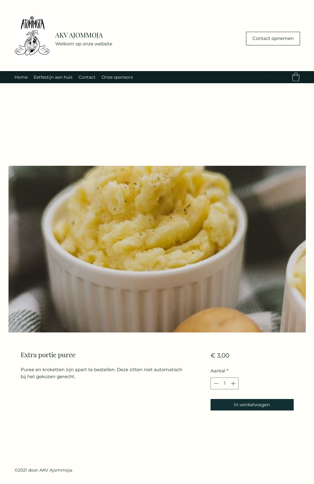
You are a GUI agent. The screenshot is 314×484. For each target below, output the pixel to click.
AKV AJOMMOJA (79, 34)
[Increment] (234, 383)
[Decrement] (215, 383)
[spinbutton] (225, 383)
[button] (295, 77)
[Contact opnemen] (273, 38)
